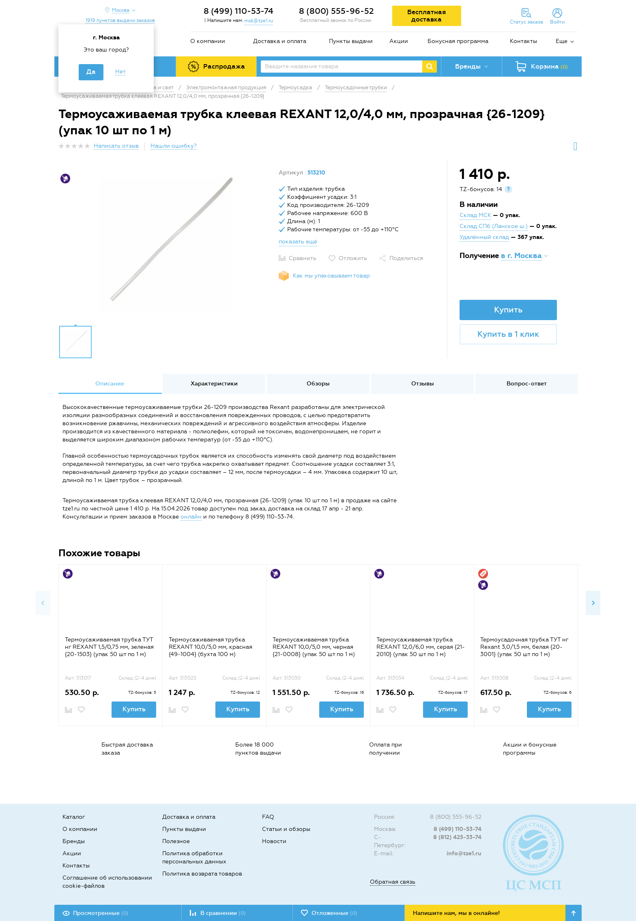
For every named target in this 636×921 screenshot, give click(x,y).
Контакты (523, 41)
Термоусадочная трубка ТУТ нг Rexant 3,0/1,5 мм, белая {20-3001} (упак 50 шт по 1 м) (524, 647)
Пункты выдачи (351, 41)
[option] (165, 245)
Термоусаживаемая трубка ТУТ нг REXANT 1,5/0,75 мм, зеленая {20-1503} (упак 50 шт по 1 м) (109, 647)
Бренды (73, 841)
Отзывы (422, 383)
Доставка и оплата (279, 41)
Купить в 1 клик (508, 334)
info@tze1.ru (464, 853)
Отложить (353, 258)
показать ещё (298, 241)
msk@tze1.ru (258, 21)
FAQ (268, 816)
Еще (561, 41)
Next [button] (593, 603)
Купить (508, 309)
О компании (207, 41)
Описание (109, 383)
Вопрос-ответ (527, 383)
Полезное (176, 841)
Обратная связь (392, 881)
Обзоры (318, 383)
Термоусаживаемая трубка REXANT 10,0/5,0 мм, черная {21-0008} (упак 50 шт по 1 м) (314, 647)
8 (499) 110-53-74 (238, 11)
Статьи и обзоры (286, 829)
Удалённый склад (484, 237)
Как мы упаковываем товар (331, 275)
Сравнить (302, 258)
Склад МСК (475, 215)
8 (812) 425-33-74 (457, 837)
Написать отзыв (116, 145)
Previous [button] (43, 603)
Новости (274, 841)
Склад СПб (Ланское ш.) (494, 226)
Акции (398, 41)
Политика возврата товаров (202, 873)
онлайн (191, 516)
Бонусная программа (458, 41)
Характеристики (214, 383)
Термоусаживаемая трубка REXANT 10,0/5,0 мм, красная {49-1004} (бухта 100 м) (210, 647)
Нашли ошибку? (173, 145)
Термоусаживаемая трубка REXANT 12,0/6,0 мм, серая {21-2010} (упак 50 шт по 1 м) (420, 647)
